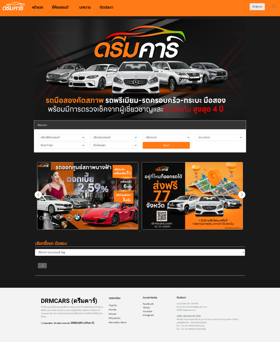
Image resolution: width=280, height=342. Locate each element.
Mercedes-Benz (118, 322)
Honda (112, 309)
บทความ (85, 7)
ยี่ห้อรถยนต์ (61, 7)
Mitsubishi (114, 318)
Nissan (112, 314)
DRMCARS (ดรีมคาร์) (82, 322)
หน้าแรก (37, 7)
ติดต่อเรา (106, 7)
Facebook (148, 304)
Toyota (113, 305)
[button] (241, 194)
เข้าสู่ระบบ (257, 7)
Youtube (147, 311)
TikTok (146, 308)
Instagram (148, 315)
